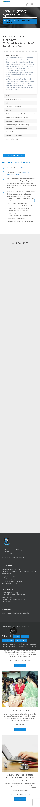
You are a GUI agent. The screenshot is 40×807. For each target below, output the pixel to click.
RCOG (17, 636)
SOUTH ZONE (8, 640)
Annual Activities (22, 644)
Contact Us (32, 646)
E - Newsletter (21, 646)
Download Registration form (18, 173)
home (5, 644)
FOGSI (25, 636)
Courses (13, 20)
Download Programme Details (14, 155)
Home (6, 20)
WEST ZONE (21, 640)
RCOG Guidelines (9, 646)
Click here (24, 168)
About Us (12, 644)
